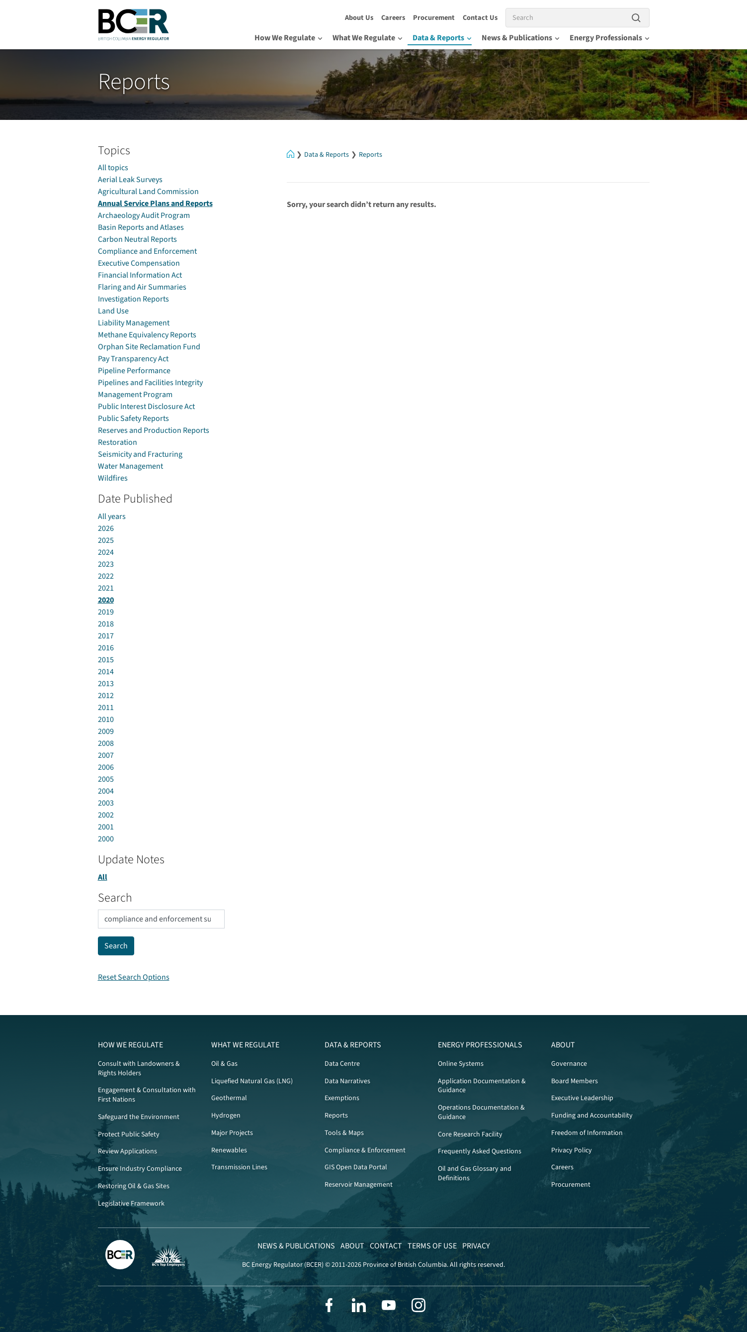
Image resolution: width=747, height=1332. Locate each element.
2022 (106, 576)
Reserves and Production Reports (153, 430)
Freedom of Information (587, 1133)
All (102, 877)
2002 (106, 815)
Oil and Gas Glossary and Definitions (474, 1173)
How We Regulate (288, 37)
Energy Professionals (610, 37)
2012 (106, 695)
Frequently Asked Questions (479, 1151)
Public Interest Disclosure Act (146, 406)
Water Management (130, 466)
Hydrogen (226, 1116)
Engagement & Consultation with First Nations (147, 1095)
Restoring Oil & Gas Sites (133, 1186)
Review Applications (127, 1151)
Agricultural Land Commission (148, 191)
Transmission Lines (239, 1167)
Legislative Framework (131, 1204)
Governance (569, 1064)
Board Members (574, 1081)
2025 (106, 540)
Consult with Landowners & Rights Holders (139, 1068)
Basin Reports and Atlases (141, 227)
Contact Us (480, 17)
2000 (106, 838)
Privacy (476, 1245)
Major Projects (232, 1133)
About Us (359, 17)
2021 (106, 588)
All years (112, 516)
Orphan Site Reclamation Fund (149, 346)
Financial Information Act (140, 275)
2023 (106, 564)
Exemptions (342, 1098)
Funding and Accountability (592, 1116)
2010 (106, 719)
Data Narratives (347, 1081)
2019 (106, 612)
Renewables (229, 1150)
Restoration (117, 442)
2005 (106, 779)
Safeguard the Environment (138, 1117)
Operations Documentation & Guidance (481, 1112)
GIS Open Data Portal (356, 1167)
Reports (370, 155)
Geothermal (229, 1098)
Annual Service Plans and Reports (155, 203)
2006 (106, 767)
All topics (113, 167)
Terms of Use (432, 1245)
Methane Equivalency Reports (147, 334)
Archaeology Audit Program (144, 215)
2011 (106, 707)
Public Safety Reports (133, 418)
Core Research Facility (470, 1134)
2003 (106, 803)
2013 (106, 683)
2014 (106, 671)
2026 (106, 528)
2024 (106, 552)
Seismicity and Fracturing (140, 454)
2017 (106, 635)
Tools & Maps (344, 1133)
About (563, 1044)
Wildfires (113, 478)
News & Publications (521, 37)
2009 (106, 731)
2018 (106, 623)
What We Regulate (367, 37)
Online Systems (461, 1064)
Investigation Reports (133, 299)
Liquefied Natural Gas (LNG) (252, 1081)
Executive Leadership (582, 1098)
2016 (106, 647)
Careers (393, 17)
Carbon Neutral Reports (137, 239)
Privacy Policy (571, 1150)
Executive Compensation (139, 263)
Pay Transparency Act (133, 358)
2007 (106, 755)
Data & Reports (442, 37)
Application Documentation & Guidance (482, 1086)
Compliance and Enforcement (147, 251)
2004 (106, 791)
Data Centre (342, 1064)
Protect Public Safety (129, 1134)
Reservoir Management (359, 1185)
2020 (106, 600)
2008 (106, 743)
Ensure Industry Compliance (140, 1169)
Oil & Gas (224, 1064)
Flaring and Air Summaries (142, 287)
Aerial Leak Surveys (130, 179)
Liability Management (133, 322)
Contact (386, 1245)
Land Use (113, 311)
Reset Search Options (133, 977)
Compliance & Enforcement (365, 1150)
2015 (106, 659)
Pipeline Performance (134, 370)
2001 (106, 826)
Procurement (434, 17)
